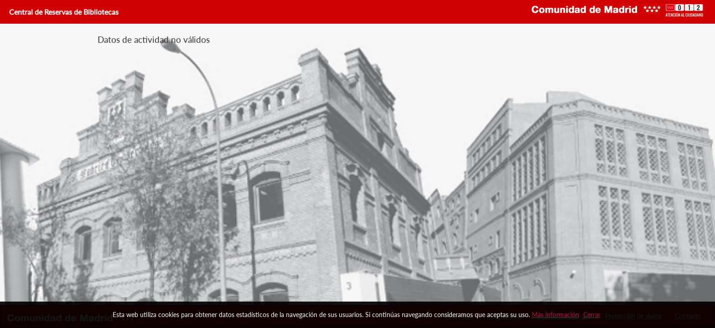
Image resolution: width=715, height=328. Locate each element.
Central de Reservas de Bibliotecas (63, 11)
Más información (555, 314)
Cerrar (592, 314)
